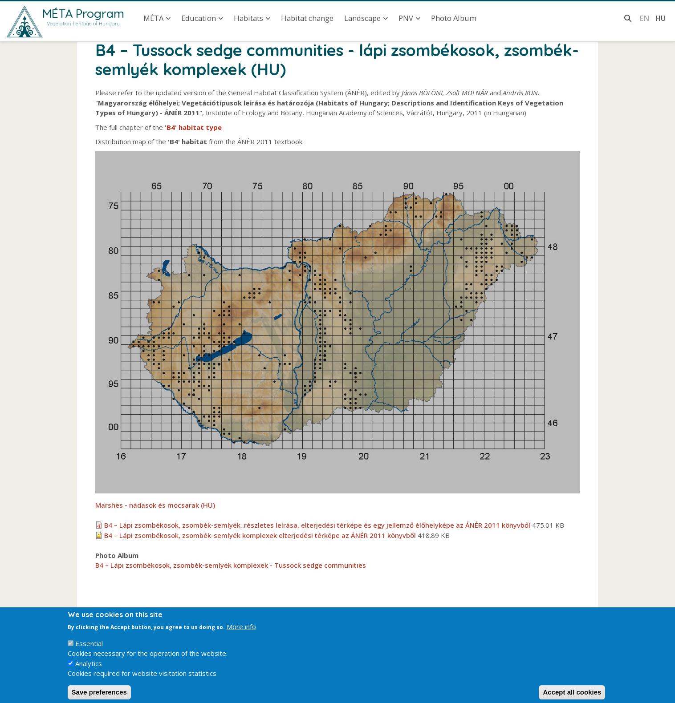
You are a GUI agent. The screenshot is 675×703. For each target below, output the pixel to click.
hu (660, 18)
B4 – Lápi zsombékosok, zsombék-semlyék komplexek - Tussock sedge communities (230, 565)
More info (241, 632)
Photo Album (453, 18)
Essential (89, 649)
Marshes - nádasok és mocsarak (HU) (155, 505)
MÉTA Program (83, 13)
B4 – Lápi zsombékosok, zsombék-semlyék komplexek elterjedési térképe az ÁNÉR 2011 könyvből (260, 535)
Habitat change (307, 18)
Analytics (88, 669)
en (644, 18)
